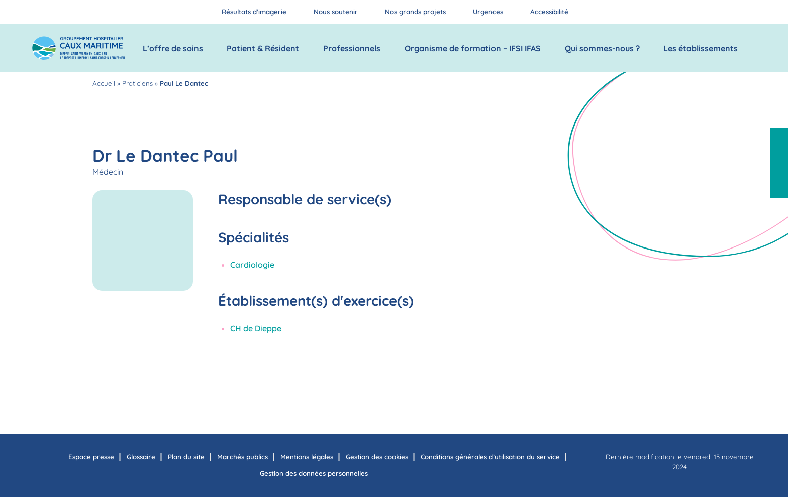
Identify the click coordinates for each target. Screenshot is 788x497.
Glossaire (141, 457)
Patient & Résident (263, 48)
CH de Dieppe (255, 328)
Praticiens (137, 83)
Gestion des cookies (377, 457)
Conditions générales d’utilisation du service (490, 457)
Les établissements (700, 48)
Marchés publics (242, 457)
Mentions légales (306, 457)
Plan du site (186, 457)
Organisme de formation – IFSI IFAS (473, 48)
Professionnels (351, 48)
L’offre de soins (173, 48)
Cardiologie (252, 265)
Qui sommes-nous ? (602, 48)
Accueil (103, 83)
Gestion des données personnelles (314, 473)
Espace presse (91, 457)
